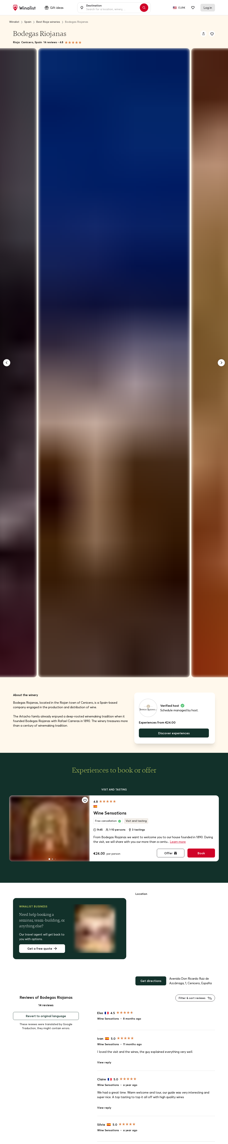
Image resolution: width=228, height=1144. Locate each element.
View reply (104, 1062)
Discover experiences (174, 733)
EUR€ (181, 7)
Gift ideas (54, 8)
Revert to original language (46, 1016)
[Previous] (6, 362)
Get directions (150, 981)
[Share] (203, 34)
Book (201, 853)
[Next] (221, 362)
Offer (170, 853)
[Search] (144, 7)
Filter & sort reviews (195, 998)
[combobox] (112, 7)
